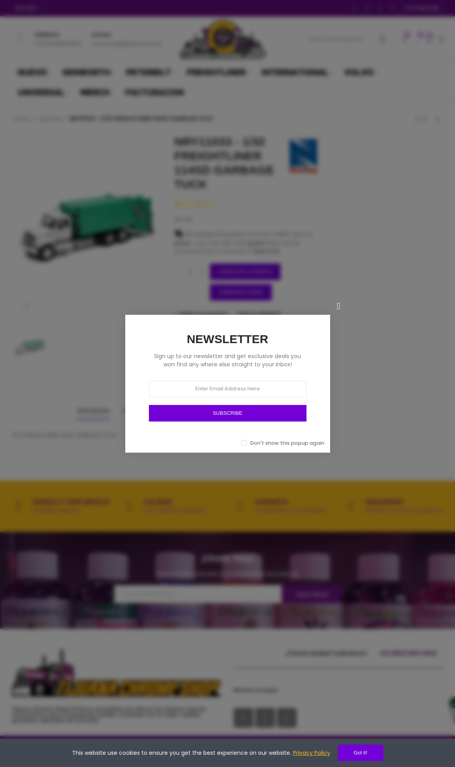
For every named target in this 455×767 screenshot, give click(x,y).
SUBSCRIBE (227, 413)
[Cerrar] (338, 306)
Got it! (361, 753)
